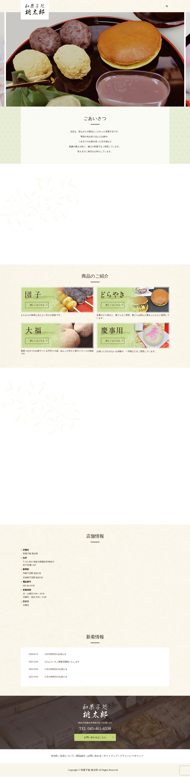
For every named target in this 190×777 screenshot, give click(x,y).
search (168, 6)
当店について (125, 6)
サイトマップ (111, 756)
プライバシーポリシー (132, 756)
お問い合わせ (155, 6)
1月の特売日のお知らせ (55, 654)
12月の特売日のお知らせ (56, 669)
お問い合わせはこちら (95, 737)
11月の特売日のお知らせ (56, 677)
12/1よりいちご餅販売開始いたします (62, 662)
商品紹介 (140, 6)
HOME (110, 6)
